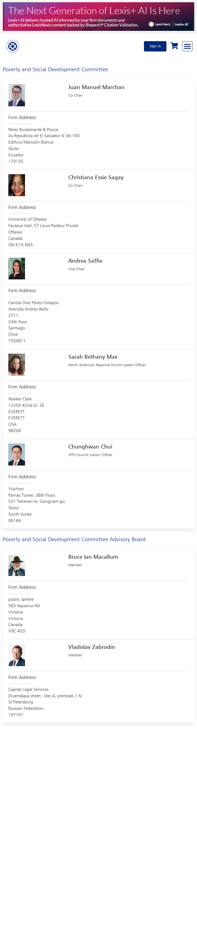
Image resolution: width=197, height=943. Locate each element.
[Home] (12, 46)
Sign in (155, 46)
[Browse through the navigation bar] (187, 46)
